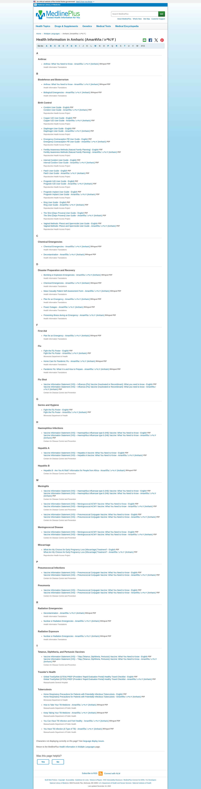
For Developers (151, 780)
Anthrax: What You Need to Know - (77, 64)
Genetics (87, 26)
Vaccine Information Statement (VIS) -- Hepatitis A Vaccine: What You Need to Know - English (86, 453)
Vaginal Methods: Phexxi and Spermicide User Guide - (82, 226)
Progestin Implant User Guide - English (62, 192)
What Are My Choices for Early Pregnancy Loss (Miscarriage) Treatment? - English (81, 549)
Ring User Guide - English (57, 202)
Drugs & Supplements (66, 26)
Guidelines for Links (82, 780)
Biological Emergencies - (73, 92)
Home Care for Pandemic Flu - (75, 361)
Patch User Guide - (66, 173)
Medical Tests (103, 26)
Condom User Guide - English (58, 107)
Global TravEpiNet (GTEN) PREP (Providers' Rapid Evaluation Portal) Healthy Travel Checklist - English (90, 677)
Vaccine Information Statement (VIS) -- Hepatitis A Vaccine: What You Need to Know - (95, 455)
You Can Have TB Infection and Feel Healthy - (82, 721)
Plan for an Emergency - (72, 299)
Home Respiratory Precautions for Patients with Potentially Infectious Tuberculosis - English (85, 694)
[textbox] (135, 14)
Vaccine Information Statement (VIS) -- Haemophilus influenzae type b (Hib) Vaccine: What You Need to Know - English (97, 433)
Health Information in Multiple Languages (77, 747)
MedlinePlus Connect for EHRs (134, 780)
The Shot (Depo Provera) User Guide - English (66, 213)
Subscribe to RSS (92, 774)
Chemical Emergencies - (72, 246)
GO (161, 14)
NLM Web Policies (51, 780)
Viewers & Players (96, 780)
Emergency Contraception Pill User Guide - (77, 142)
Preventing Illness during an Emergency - (80, 315)
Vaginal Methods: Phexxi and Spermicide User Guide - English (72, 223)
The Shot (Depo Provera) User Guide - (75, 215)
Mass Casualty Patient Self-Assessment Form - (82, 291)
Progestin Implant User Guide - (72, 194)
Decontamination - (70, 254)
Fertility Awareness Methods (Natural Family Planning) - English (73, 150)
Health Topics (43, 26)
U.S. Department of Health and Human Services (115, 783)
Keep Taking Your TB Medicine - (76, 713)
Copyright (61, 780)
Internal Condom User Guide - (71, 163)
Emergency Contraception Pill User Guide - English (68, 139)
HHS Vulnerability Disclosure (113, 780)
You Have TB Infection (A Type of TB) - (79, 729)
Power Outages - (69, 307)
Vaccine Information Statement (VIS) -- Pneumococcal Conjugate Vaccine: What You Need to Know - (102, 517)
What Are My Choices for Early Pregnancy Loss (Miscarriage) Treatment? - (90, 552)
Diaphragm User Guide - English (60, 128)
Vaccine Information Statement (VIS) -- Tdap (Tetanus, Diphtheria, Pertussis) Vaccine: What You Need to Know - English (97, 656)
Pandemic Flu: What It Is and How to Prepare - (82, 369)
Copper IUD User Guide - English (60, 118)
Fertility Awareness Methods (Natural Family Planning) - (82, 152)
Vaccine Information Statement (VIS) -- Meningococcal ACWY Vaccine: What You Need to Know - (100, 506)
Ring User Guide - (66, 205)
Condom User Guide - (68, 110)
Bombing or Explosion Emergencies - (78, 275)
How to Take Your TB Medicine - (76, 705)
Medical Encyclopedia (126, 26)
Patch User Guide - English (57, 171)
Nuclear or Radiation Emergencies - (77, 621)
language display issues (93, 741)
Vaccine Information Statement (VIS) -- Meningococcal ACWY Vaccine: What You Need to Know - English (91, 504)
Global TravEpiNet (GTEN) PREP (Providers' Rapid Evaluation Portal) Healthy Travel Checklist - (100, 679)
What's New (137, 19)
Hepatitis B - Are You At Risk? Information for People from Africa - (90, 470)
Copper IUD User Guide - (69, 120)
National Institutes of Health (141, 783)
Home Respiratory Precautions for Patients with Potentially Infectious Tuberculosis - (94, 697)
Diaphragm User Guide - (69, 131)
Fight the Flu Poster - (67, 353)
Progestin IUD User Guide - (70, 184)
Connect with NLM (112, 773)
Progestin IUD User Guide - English (61, 181)
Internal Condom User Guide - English (62, 160)
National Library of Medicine (49, 5)
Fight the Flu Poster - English (58, 351)
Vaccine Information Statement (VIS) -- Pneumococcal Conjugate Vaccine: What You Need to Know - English (92, 514)
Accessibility (70, 780)
